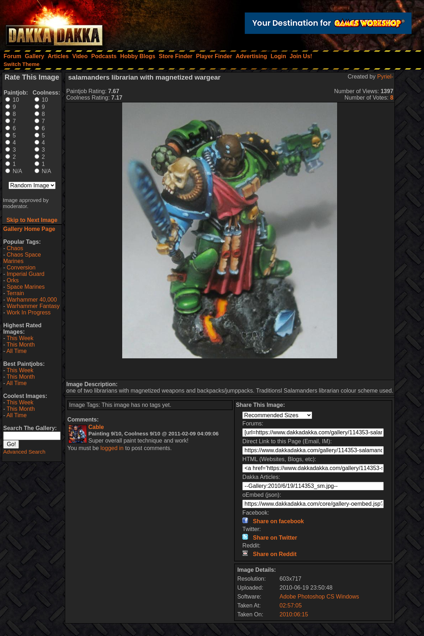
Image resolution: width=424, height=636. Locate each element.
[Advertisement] (229, 369)
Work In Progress (29, 312)
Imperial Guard (26, 274)
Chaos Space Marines (22, 258)
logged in (112, 448)
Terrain (15, 293)
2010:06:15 (294, 614)
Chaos (15, 248)
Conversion (21, 267)
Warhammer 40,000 (32, 300)
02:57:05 (291, 605)
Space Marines (26, 287)
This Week (19, 338)
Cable (96, 427)
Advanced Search (24, 452)
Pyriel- (385, 77)
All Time (16, 351)
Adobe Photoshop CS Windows (319, 597)
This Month (20, 345)
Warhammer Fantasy (33, 306)
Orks (13, 280)
